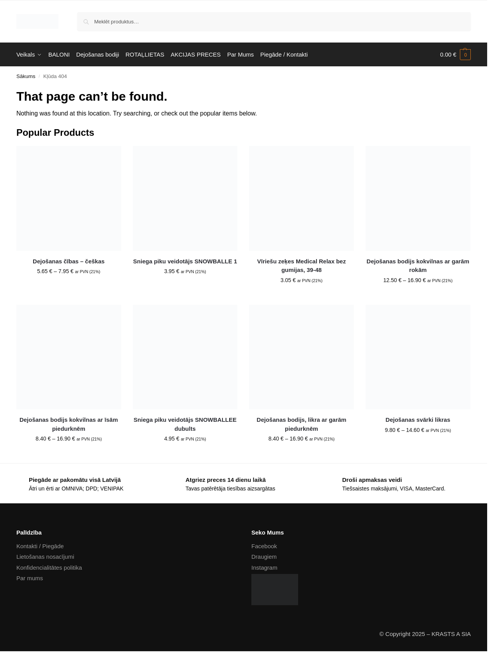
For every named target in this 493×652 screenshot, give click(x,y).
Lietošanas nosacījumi (45, 556)
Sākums (25, 76)
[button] (455, 54)
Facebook (264, 546)
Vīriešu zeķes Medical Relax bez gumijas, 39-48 (301, 266)
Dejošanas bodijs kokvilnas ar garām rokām (418, 266)
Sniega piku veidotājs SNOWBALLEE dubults (185, 424)
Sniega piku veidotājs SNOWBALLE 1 (185, 261)
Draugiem (264, 556)
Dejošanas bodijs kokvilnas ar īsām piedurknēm (68, 424)
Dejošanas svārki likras (417, 419)
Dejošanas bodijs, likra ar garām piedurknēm (301, 424)
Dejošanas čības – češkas (68, 261)
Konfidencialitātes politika (49, 567)
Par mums (29, 578)
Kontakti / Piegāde (40, 546)
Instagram (264, 567)
